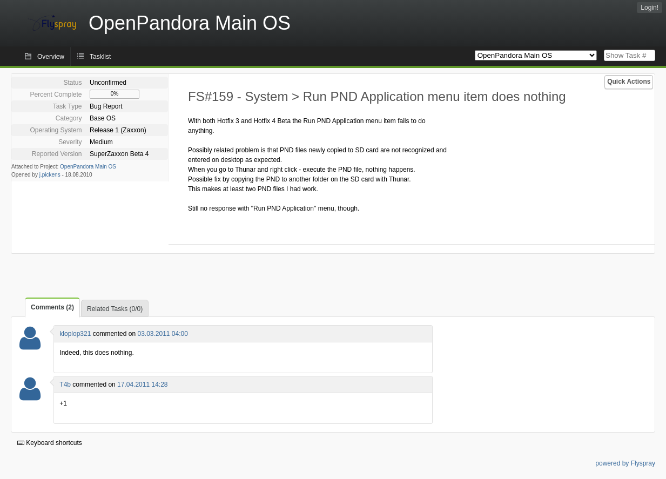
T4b (65, 384)
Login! (649, 7)
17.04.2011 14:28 (142, 384)
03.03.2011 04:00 (162, 334)
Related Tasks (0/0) (115, 309)
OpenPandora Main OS (88, 167)
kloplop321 (75, 334)
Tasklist (100, 56)
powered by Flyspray (625, 463)
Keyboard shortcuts (49, 443)
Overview (50, 56)
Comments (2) (52, 307)
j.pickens (49, 175)
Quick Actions (628, 81)
